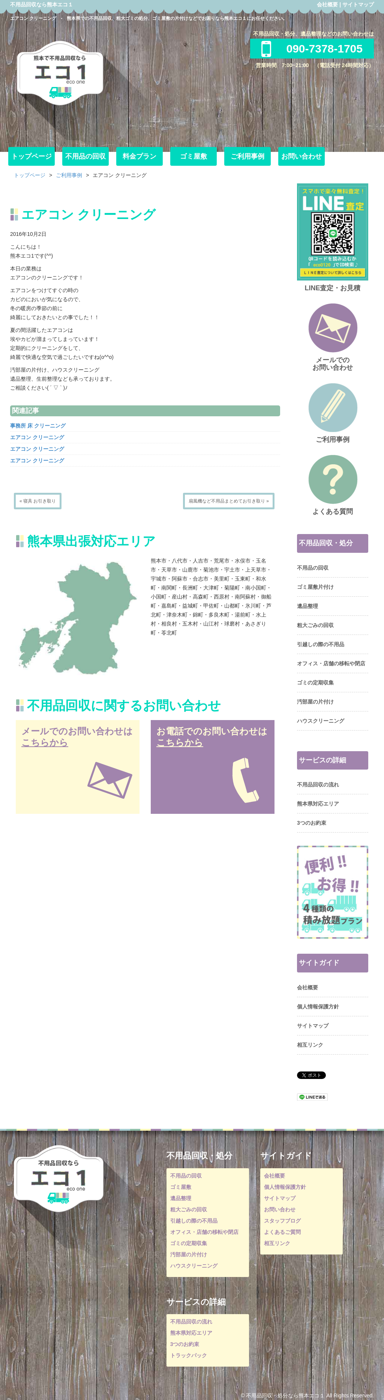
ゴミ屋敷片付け (315, 587)
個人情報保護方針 (318, 1007)
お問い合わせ (301, 156)
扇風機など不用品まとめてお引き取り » (229, 501)
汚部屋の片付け (315, 702)
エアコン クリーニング (37, 437)
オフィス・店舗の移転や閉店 (331, 663)
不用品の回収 (85, 156)
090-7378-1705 (312, 49)
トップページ (31, 156)
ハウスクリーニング (320, 721)
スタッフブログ (282, 1221)
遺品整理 (307, 606)
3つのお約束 (311, 823)
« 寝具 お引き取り (38, 501)
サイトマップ (358, 5)
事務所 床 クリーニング (38, 426)
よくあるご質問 (282, 1232)
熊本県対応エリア (318, 804)
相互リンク (310, 1045)
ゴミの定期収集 (315, 683)
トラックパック (188, 1355)
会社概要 (327, 5)
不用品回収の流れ (318, 785)
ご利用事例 (247, 156)
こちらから (44, 742)
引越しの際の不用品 (320, 644)
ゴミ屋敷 (193, 156)
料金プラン (139, 156)
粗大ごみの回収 (315, 625)
